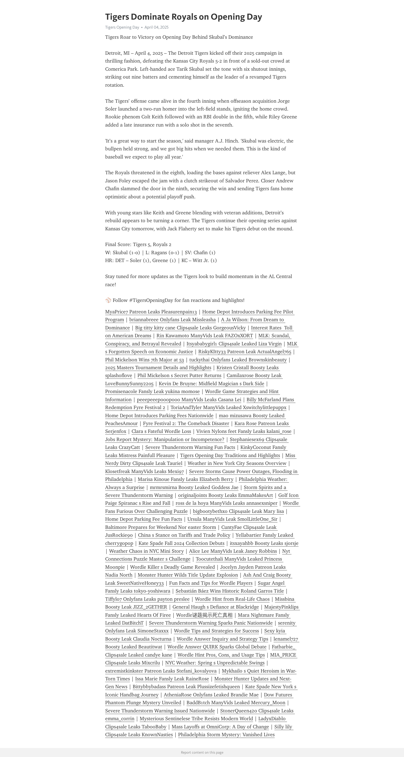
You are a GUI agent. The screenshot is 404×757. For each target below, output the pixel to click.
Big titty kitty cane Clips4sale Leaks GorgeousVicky (190, 328)
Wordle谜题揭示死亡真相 (204, 615)
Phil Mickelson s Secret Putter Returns (179, 375)
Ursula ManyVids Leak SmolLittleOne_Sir (232, 519)
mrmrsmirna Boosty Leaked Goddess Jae (194, 487)
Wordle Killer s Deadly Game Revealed (172, 567)
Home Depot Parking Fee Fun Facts (143, 519)
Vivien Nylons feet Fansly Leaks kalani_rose (243, 431)
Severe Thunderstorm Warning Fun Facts (190, 447)
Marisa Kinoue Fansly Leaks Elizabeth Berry (185, 479)
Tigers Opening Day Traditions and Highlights (230, 455)
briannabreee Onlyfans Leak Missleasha (172, 319)
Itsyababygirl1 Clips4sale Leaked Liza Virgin (234, 344)
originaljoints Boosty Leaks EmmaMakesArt (225, 495)
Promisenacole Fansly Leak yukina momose (152, 391)
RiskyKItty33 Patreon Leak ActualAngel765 (244, 351)
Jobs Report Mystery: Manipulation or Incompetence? (164, 439)
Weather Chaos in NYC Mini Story (146, 551)
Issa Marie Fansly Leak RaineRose (172, 679)
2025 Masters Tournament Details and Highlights (158, 367)
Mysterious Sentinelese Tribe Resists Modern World (196, 718)
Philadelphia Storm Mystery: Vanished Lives (226, 734)
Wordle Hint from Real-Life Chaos (232, 599)
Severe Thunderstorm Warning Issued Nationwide (160, 711)
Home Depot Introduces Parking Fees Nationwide (159, 415)
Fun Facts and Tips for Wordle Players (210, 583)
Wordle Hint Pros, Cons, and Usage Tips (221, 655)
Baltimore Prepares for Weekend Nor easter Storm (160, 527)
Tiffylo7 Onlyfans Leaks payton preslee (147, 599)
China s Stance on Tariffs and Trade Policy (184, 535)
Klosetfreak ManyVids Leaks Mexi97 (144, 471)
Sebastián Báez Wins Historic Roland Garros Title (230, 591)
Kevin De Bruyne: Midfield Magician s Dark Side (211, 383)
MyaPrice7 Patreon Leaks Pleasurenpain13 (151, 312)
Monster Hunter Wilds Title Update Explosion (188, 575)
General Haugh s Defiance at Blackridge (216, 607)
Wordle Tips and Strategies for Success (216, 631)
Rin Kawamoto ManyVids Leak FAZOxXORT (205, 335)
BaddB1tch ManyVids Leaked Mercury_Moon (236, 702)
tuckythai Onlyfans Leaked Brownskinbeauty (238, 360)
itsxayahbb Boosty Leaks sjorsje (264, 543)
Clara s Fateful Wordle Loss (161, 431)
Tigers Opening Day (122, 27)
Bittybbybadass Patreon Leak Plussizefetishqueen (186, 686)
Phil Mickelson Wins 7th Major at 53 (144, 360)
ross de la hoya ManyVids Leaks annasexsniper (226, 503)
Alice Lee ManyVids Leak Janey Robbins (233, 551)
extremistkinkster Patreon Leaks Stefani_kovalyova (161, 671)
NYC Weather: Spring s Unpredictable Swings (215, 663)
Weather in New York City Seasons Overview (237, 463)
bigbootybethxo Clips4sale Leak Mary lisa (238, 511)
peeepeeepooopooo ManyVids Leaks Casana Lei (189, 399)
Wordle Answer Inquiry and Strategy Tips (222, 639)
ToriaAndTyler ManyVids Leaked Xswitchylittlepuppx (228, 407)
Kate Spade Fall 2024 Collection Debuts (181, 543)
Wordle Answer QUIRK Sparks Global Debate (217, 647)
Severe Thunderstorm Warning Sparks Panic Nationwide (211, 623)
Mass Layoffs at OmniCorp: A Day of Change (220, 727)
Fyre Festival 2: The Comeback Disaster (186, 423)
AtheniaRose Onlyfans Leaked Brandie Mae (211, 695)
